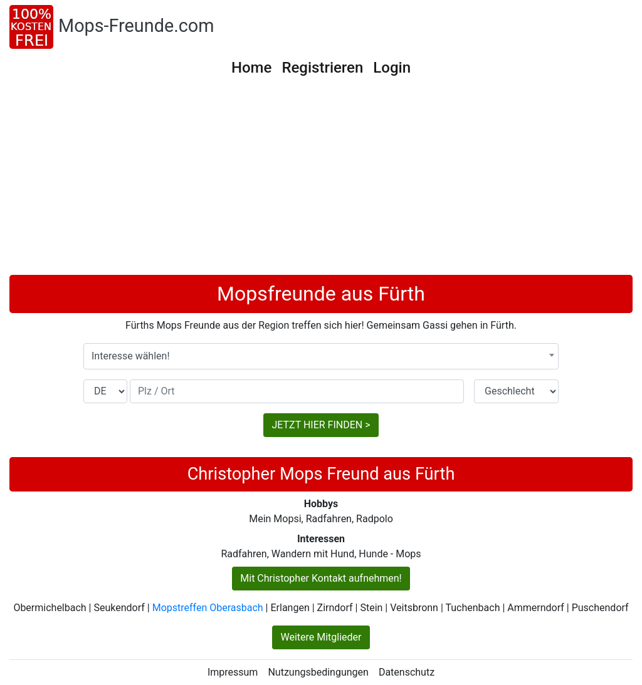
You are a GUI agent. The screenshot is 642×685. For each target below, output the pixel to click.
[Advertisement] (321, 181)
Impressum (233, 672)
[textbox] (321, 356)
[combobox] (321, 356)
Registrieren (322, 67)
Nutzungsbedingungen (318, 672)
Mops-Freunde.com (136, 25)
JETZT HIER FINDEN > (320, 425)
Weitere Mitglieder (320, 637)
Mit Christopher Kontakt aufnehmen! (320, 578)
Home (251, 67)
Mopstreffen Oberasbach (207, 608)
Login (392, 67)
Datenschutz (406, 672)
